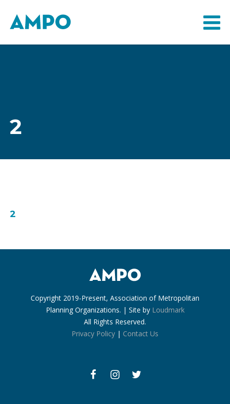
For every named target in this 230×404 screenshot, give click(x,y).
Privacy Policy (93, 333)
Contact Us (140, 333)
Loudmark (168, 309)
